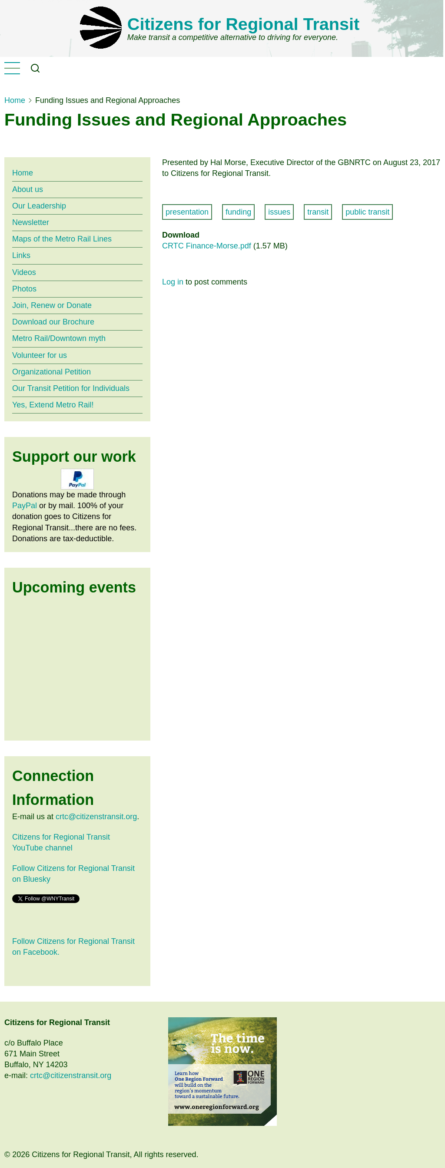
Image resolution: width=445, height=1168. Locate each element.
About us (27, 189)
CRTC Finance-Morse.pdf (206, 246)
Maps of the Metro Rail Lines (62, 239)
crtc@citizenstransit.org (96, 816)
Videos (24, 272)
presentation (187, 212)
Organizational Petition (51, 371)
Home (14, 100)
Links (21, 255)
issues (279, 212)
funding (238, 212)
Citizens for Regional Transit (243, 23)
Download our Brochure (53, 322)
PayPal (24, 505)
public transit (367, 212)
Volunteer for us (39, 355)
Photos (24, 289)
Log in (172, 282)
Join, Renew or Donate (52, 305)
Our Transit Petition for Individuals (71, 388)
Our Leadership (39, 206)
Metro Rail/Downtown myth (59, 338)
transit (318, 212)
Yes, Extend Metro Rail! (52, 404)
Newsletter (30, 222)
